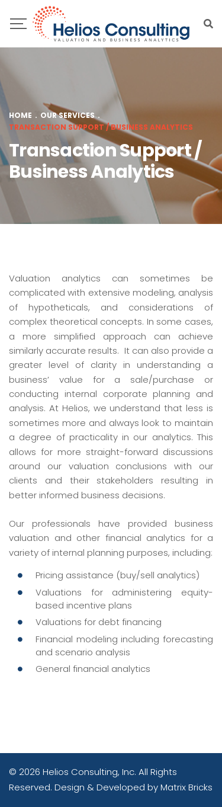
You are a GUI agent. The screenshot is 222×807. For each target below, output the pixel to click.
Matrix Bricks (186, 787)
